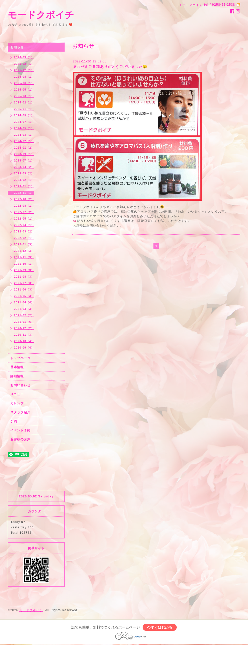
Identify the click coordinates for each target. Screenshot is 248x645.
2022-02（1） (24, 237)
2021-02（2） (24, 315)
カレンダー (18, 403)
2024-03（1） (24, 134)
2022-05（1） (24, 218)
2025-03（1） (24, 96)
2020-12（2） (24, 328)
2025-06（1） (24, 83)
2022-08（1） (24, 205)
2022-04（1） (24, 225)
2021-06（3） (24, 289)
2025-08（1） (24, 76)
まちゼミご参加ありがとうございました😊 (110, 66)
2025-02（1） (24, 102)
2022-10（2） (24, 199)
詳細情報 (17, 376)
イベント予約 (20, 430)
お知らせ (17, 47)
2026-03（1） (24, 57)
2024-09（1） (24, 115)
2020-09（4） (24, 347)
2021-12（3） (24, 250)
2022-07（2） (24, 212)
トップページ (20, 358)
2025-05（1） (24, 89)
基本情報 (17, 367)
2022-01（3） (24, 244)
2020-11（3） (24, 334)
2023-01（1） (24, 186)
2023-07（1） (24, 160)
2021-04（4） (24, 302)
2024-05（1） (24, 128)
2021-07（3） (24, 283)
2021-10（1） (24, 263)
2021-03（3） (24, 308)
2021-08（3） (24, 276)
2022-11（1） (24, 192)
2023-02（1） (24, 179)
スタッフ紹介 (20, 412)
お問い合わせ (20, 385)
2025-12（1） (24, 70)
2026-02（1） (24, 63)
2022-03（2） (24, 231)
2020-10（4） (24, 341)
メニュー (17, 394)
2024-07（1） (24, 121)
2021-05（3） (24, 295)
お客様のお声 (20, 439)
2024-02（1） (24, 141)
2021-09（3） (24, 270)
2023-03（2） (24, 173)
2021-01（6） (24, 321)
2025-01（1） (24, 108)
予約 (13, 421)
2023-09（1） (24, 154)
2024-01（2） (24, 147)
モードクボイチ (41, 15)
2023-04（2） (24, 166)
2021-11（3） (24, 257)
